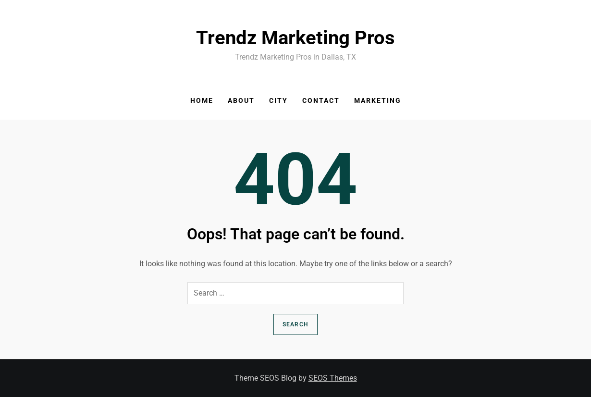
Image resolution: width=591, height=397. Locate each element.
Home (201, 100)
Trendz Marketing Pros (295, 37)
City (278, 100)
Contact (321, 100)
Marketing (377, 100)
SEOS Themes (332, 378)
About (241, 100)
